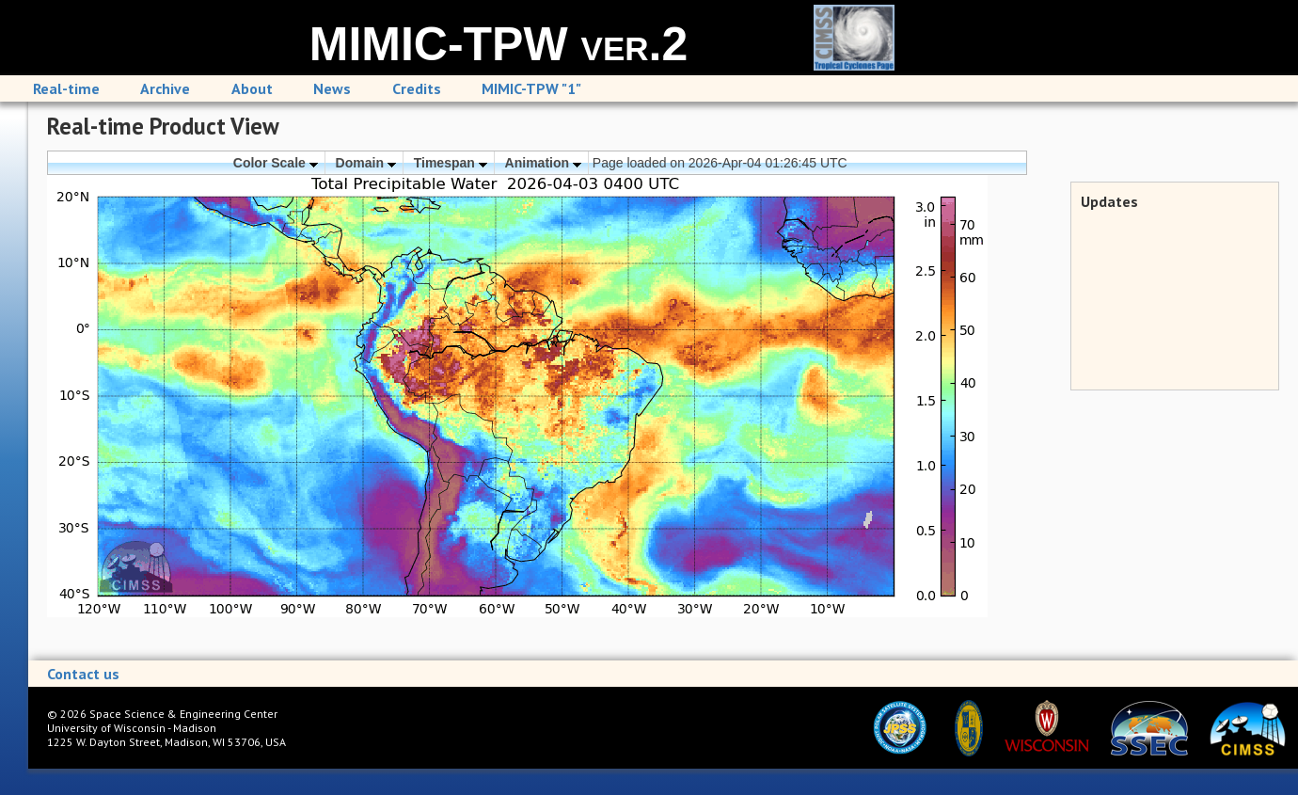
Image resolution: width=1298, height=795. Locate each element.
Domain (366, 162)
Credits (416, 88)
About (252, 88)
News (332, 88)
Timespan (450, 162)
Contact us (83, 673)
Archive (165, 88)
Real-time (66, 88)
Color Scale (275, 162)
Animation (543, 162)
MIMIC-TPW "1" (531, 88)
